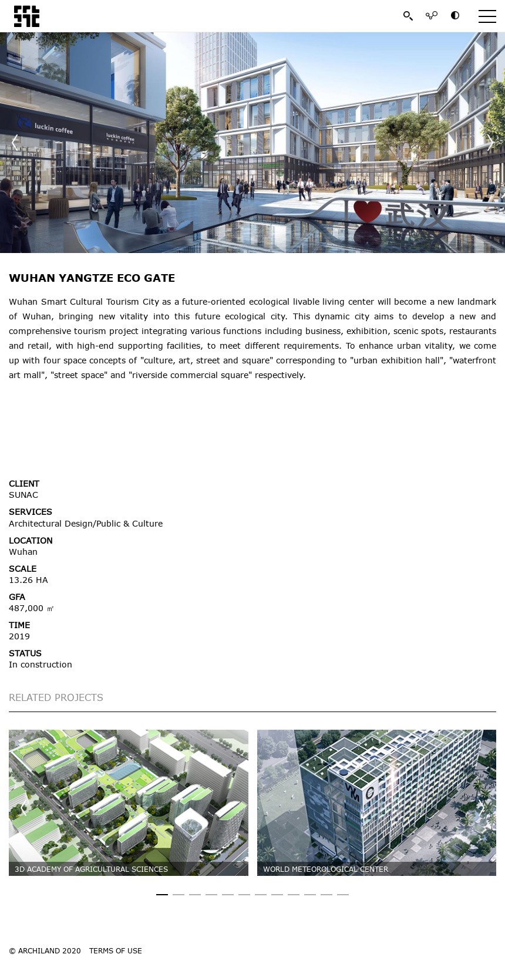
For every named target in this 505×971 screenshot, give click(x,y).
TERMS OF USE (115, 950)
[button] (490, 142)
